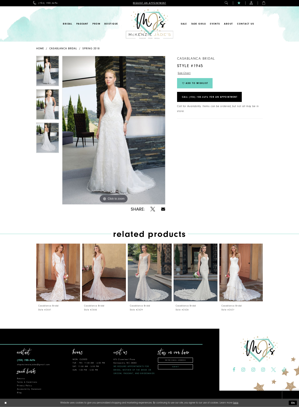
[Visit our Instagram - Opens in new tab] (243, 369)
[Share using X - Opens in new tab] (152, 209)
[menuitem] (45, 3)
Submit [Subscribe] (175, 367)
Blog (19, 393)
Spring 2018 (91, 48)
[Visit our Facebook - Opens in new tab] (233, 369)
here (235, 402)
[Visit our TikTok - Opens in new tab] (284, 369)
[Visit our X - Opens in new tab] (273, 369)
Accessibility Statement (29, 389)
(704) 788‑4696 (26, 360)
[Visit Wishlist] (239, 3)
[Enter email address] (175, 360)
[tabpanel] (47, 72)
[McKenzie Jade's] (149, 24)
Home (40, 48)
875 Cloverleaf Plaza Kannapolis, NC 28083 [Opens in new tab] (134, 366)
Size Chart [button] (184, 73)
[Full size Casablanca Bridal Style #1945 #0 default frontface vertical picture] (113, 130)
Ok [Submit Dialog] (293, 402)
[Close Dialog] (5, 403)
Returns (21, 379)
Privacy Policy (24, 386)
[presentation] (58, 272)
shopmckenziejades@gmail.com (33, 365)
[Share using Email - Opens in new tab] (163, 209)
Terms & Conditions (27, 382)
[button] (226, 3)
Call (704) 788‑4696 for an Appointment (210, 97)
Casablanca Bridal (63, 48)
